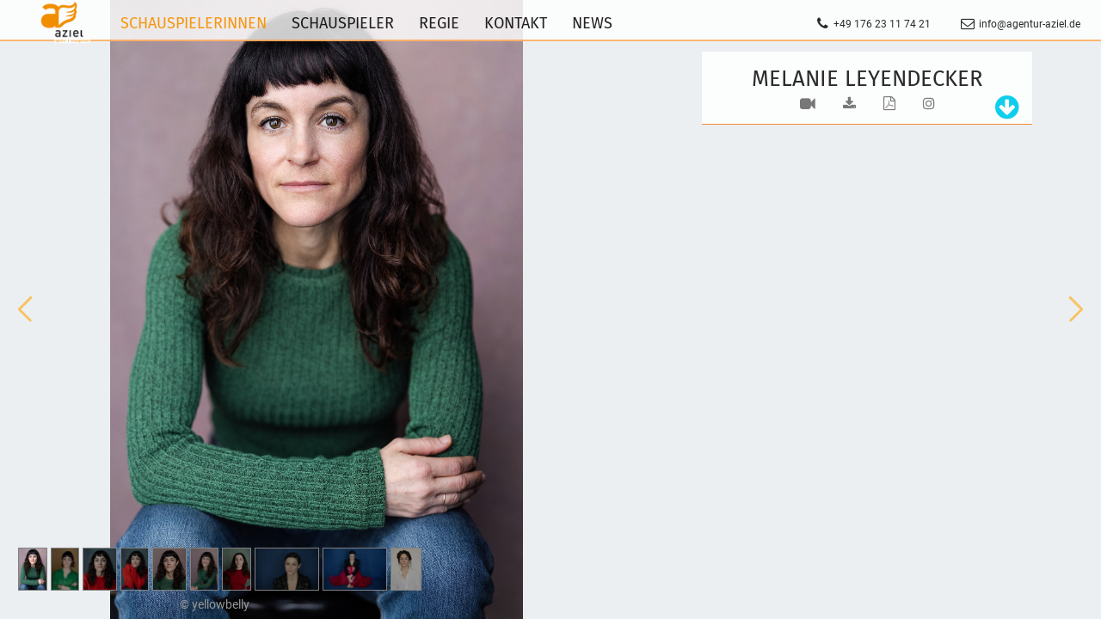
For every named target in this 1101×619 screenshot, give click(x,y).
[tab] (1002, 107)
